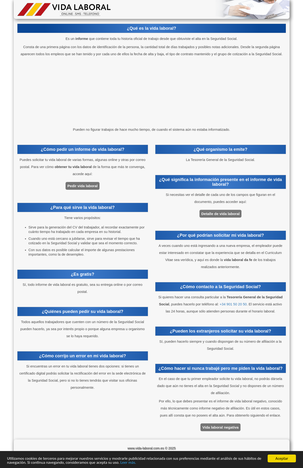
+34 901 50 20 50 (233, 304)
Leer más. (128, 462)
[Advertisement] (151, 92)
